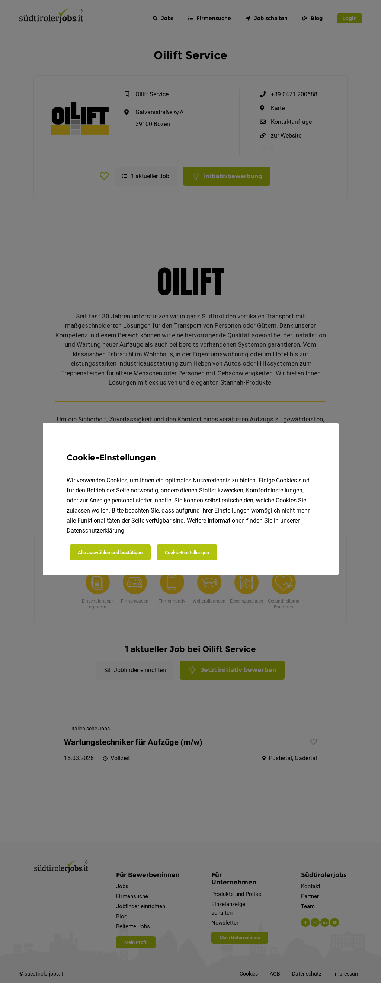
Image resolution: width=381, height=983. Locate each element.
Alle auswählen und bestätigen (110, 552)
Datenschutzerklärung (95, 530)
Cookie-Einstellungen (187, 552)
